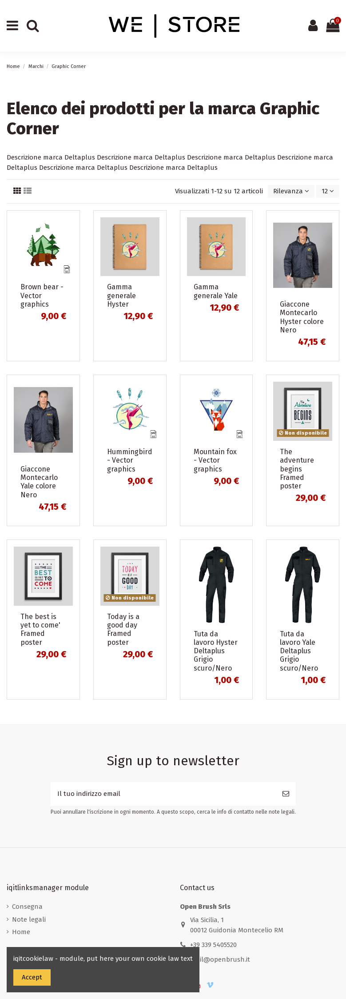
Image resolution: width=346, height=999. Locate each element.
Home (21, 932)
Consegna (27, 907)
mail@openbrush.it (220, 959)
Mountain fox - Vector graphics (215, 460)
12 (328, 191)
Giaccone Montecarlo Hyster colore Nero (302, 317)
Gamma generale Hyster (121, 295)
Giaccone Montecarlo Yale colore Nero (39, 482)
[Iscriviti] (286, 794)
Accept (32, 977)
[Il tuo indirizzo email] (163, 794)
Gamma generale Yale (216, 291)
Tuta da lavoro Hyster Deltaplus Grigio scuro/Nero (216, 651)
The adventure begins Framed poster (297, 469)
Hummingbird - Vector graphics (129, 460)
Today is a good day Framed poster (123, 629)
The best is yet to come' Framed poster (40, 629)
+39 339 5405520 (213, 945)
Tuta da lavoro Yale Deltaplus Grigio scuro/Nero (299, 651)
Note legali (29, 919)
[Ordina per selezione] (291, 191)
